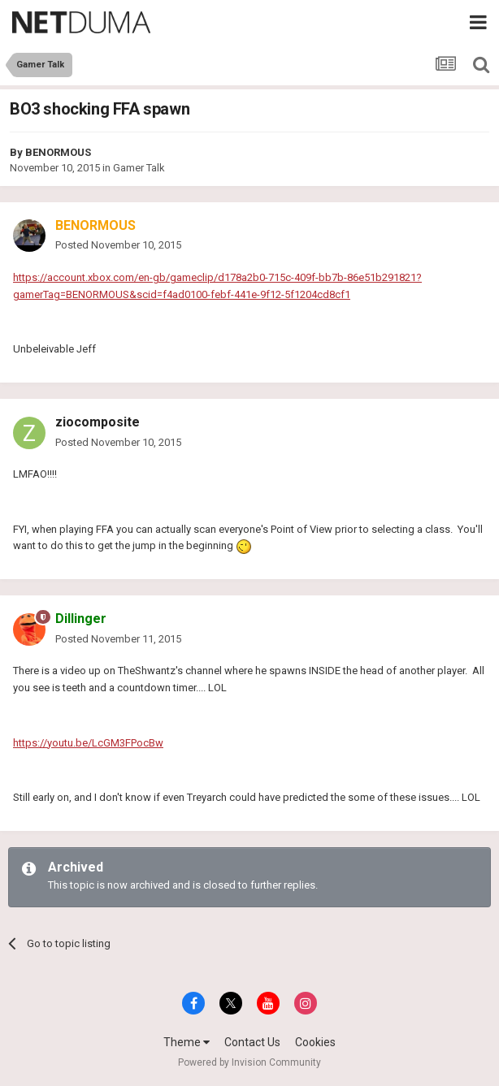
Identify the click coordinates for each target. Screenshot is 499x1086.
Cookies (315, 1042)
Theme (186, 1042)
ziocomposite (97, 422)
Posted (118, 245)
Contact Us (252, 1042)
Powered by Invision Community (249, 1062)
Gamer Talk (139, 168)
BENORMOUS (58, 152)
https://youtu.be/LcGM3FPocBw (88, 743)
